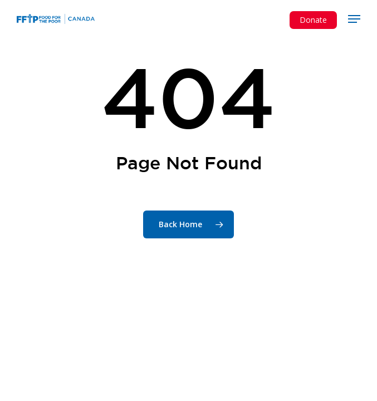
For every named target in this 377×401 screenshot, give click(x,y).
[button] (354, 19)
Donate (313, 19)
